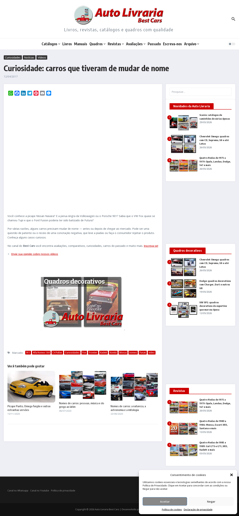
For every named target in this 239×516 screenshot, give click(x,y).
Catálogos (51, 44)
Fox (84, 352)
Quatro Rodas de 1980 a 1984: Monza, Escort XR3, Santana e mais (213, 425)
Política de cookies (172, 509)
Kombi (113, 352)
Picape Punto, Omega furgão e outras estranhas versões (29, 407)
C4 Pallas (57, 352)
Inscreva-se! (151, 246)
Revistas (116, 44)
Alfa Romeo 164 (41, 352)
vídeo (152, 352)
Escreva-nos (172, 44)
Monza (123, 352)
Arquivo (191, 44)
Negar (211, 501)
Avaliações (135, 44)
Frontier (93, 352)
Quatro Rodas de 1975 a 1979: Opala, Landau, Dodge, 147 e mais (215, 161)
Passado (154, 44)
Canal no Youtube (39, 490)
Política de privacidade (63, 490)
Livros (67, 44)
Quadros (97, 44)
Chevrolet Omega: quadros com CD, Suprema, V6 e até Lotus (214, 140)
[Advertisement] (200, 212)
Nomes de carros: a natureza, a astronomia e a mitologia (128, 407)
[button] (231, 475)
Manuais (80, 44)
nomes (133, 352)
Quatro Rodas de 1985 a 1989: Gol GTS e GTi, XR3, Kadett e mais (213, 446)
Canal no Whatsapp (17, 490)
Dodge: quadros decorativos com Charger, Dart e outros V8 (215, 284)
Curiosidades (13, 57)
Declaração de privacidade (198, 509)
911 (28, 352)
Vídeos (42, 57)
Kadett (103, 352)
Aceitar (165, 501)
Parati (143, 352)
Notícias (29, 57)
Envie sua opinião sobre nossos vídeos (34, 254)
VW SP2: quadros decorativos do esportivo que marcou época (213, 306)
